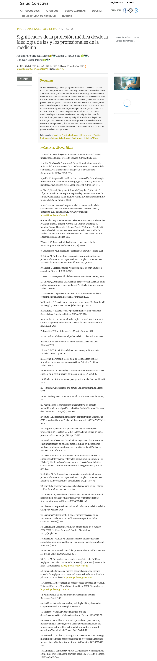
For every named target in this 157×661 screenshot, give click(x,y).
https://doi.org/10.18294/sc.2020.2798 (33, 69)
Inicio (21, 29)
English (116, 10)
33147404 (60, 69)
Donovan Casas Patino (30, 59)
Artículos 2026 (30, 11)
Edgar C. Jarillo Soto (68, 55)
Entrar (130, 2)
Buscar (67, 16)
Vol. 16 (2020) (50, 29)
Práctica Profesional (70, 135)
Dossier (97, 11)
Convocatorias (75, 11)
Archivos (52, 11)
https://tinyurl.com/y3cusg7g (54, 215)
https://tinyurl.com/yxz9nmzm (55, 589)
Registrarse (116, 2)
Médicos (57, 135)
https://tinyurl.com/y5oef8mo (78, 577)
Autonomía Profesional (61, 138)
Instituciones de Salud (81, 138)
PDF (25, 79)
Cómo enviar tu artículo (39, 16)
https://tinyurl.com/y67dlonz (74, 566)
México (95, 138)
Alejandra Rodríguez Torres (33, 55)
